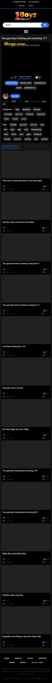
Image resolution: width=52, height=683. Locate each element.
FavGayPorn (34, 2)
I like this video (11, 77)
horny (14, 134)
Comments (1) (30, 88)
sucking (28, 139)
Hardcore (29, 114)
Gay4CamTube (20, 2)
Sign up (21, 6)
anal (42, 125)
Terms (12, 662)
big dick (44, 139)
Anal (17, 109)
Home (6, 658)
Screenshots (40, 83)
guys (29, 134)
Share (18, 88)
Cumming (8, 114)
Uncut (24, 119)
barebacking (36, 130)
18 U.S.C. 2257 (37, 662)
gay (19, 130)
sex (5, 130)
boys (6, 134)
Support (43, 658)
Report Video (25, 83)
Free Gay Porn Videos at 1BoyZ (23, 679)
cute (26, 130)
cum (21, 134)
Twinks (15, 119)
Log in (31, 6)
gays (12, 130)
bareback (37, 134)
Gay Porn (18, 114)
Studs (6, 119)
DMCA (23, 662)
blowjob (7, 139)
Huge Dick (41, 114)
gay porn (23, 125)
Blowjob (37, 109)
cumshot (17, 139)
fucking (13, 125)
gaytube (15, 96)
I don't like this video (15, 77)
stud (36, 139)
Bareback (26, 109)
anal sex (33, 125)
